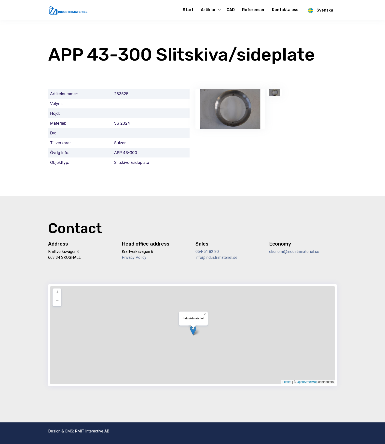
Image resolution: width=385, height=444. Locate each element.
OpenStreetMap (307, 382)
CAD (231, 9)
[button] (193, 330)
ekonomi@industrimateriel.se (294, 251)
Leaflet (286, 382)
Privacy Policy (134, 257)
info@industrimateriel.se (216, 257)
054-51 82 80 (207, 251)
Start (188, 9)
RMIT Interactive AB (92, 431)
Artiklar (208, 9)
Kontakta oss (285, 9)
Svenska (319, 10)
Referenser (253, 9)
